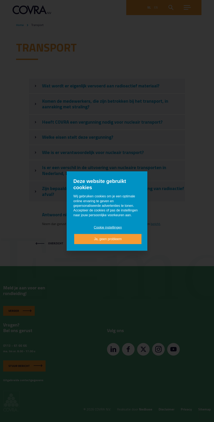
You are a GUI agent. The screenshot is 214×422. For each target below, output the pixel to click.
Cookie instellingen (108, 227)
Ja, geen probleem (108, 239)
